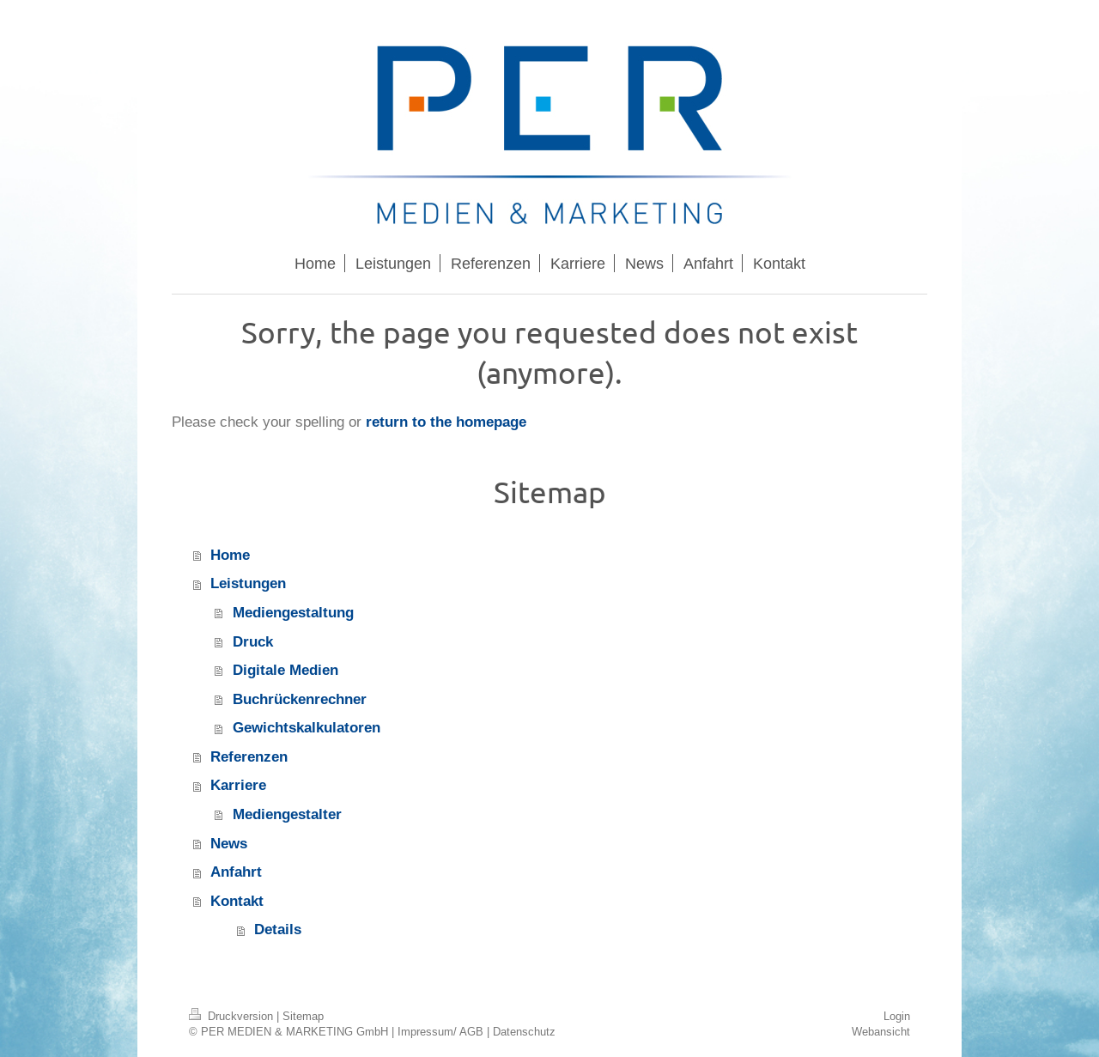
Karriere (238, 785)
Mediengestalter (287, 814)
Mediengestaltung (293, 612)
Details (277, 929)
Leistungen (248, 583)
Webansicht (881, 1031)
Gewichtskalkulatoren (306, 728)
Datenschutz (524, 1031)
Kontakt (237, 901)
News (228, 843)
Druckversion (232, 1016)
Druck (253, 642)
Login (896, 1016)
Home (230, 555)
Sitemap (303, 1016)
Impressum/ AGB (440, 1031)
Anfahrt (236, 872)
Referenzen (249, 757)
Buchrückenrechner (300, 699)
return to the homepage (446, 422)
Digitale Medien (285, 670)
